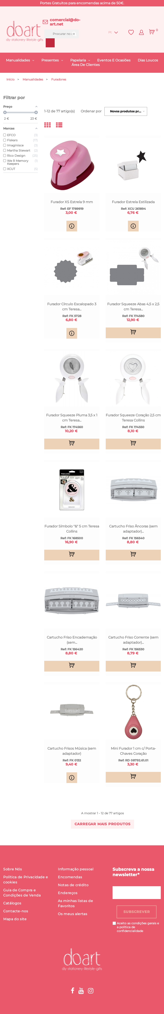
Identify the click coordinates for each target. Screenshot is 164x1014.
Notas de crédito (73, 885)
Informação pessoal (76, 869)
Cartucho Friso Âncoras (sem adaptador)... (133, 528)
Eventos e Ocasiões (113, 60)
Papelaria (78, 60)
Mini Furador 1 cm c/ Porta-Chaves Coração (133, 751)
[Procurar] (61, 34)
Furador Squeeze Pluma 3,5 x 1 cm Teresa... (71, 417)
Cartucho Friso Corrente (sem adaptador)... (133, 640)
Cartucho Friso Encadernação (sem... (72, 640)
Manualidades (18, 60)
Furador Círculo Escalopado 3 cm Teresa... (71, 306)
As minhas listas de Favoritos (75, 903)
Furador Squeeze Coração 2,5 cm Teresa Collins (133, 417)
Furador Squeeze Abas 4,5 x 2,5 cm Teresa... (133, 306)
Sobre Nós (12, 869)
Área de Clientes (86, 65)
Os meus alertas (72, 914)
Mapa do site (15, 919)
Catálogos (12, 903)
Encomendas (70, 877)
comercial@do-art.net (65, 22)
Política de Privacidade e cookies (25, 879)
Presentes (50, 60)
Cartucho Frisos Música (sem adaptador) (71, 751)
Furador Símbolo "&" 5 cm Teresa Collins (71, 528)
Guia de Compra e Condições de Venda (22, 892)
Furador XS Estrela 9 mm (72, 202)
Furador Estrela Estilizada (133, 202)
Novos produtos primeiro (128, 111)
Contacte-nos (15, 911)
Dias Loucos (148, 60)
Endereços (68, 893)
